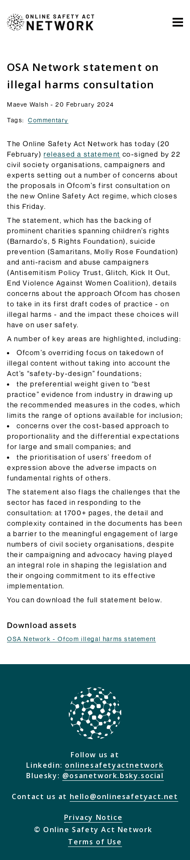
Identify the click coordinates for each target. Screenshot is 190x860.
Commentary (48, 120)
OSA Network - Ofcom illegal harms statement (81, 638)
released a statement (82, 154)
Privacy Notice (93, 817)
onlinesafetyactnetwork (114, 765)
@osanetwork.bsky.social (113, 775)
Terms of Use (95, 842)
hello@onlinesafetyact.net (124, 796)
